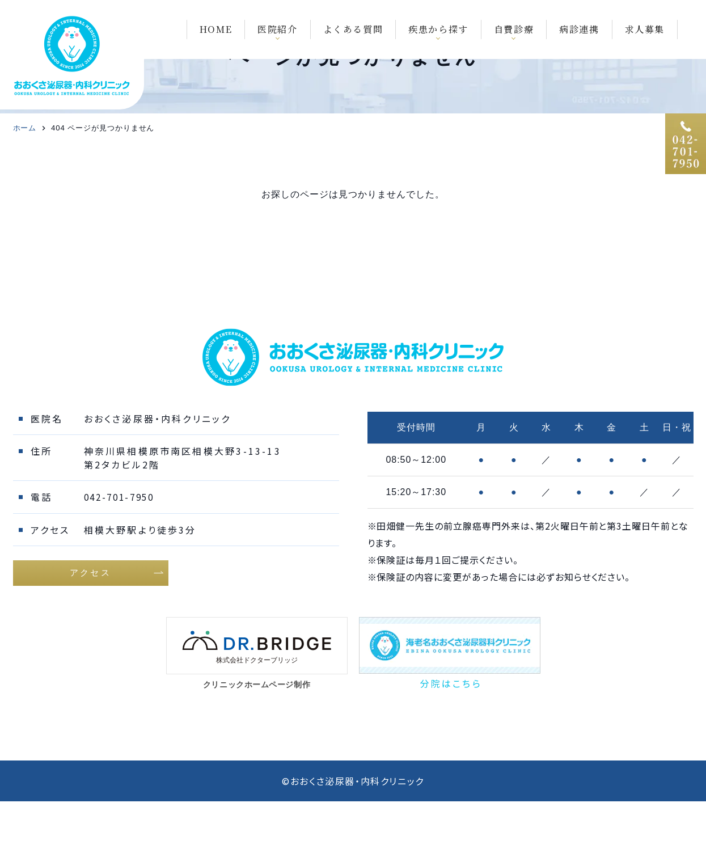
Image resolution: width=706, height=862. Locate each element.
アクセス (90, 632)
